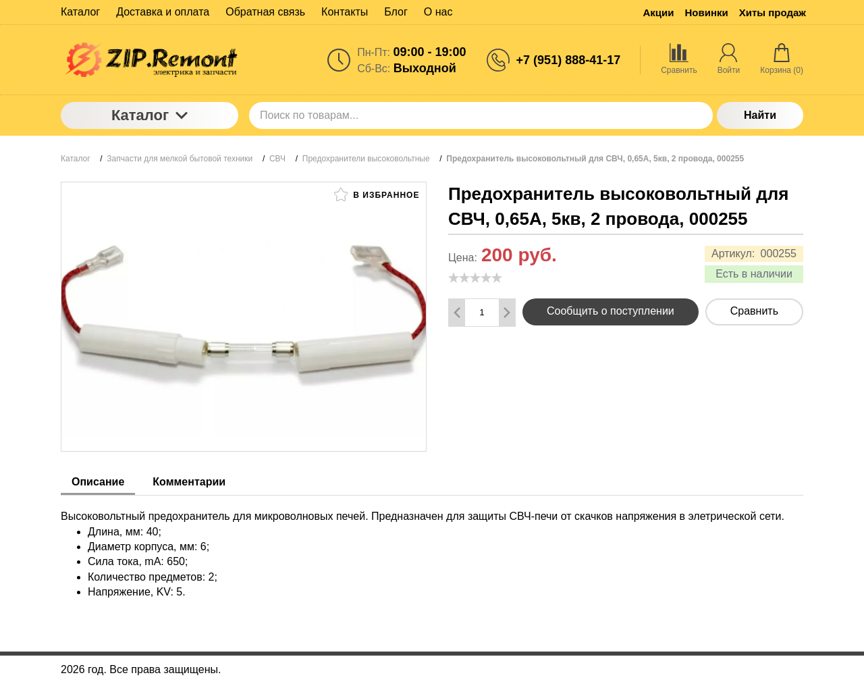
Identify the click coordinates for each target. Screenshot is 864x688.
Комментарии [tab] (189, 481)
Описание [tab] (98, 481)
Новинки (706, 12)
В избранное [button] (376, 194)
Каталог (149, 115)
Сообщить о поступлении (610, 311)
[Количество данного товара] (482, 312)
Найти (760, 115)
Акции (658, 12)
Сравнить (754, 311)
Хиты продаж (772, 12)
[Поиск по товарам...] (481, 115)
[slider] (475, 277)
